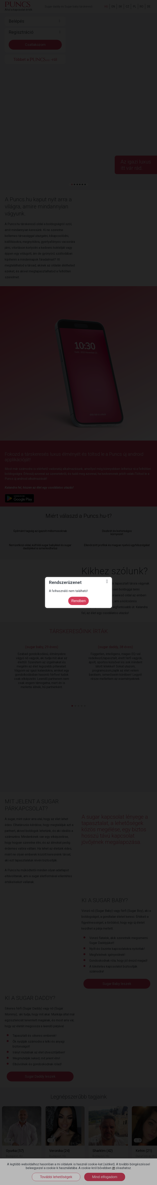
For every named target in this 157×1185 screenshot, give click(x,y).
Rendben (78, 601)
